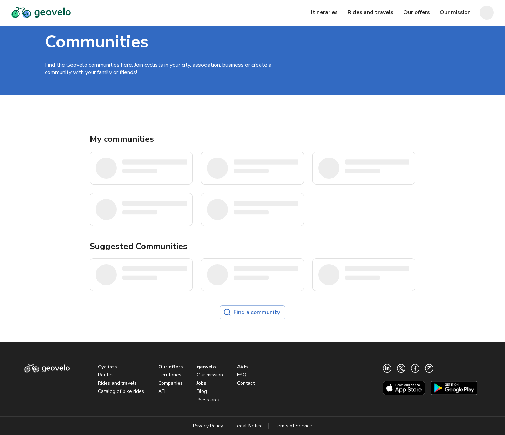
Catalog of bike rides (121, 391)
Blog (202, 391)
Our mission (210, 374)
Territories (169, 374)
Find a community (252, 312)
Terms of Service (293, 425)
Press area (209, 399)
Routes (106, 374)
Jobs (201, 383)
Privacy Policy (208, 425)
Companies (170, 383)
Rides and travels (117, 383)
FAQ (242, 374)
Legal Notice (249, 425)
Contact (246, 383)
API (162, 391)
